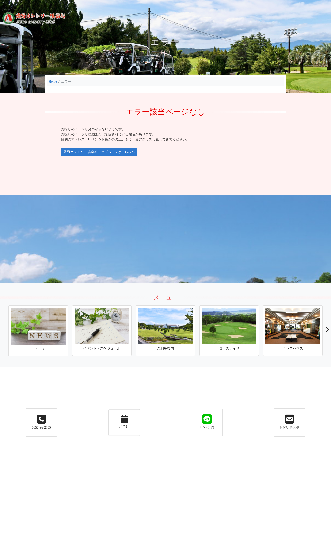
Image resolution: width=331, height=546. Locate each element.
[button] (327, 331)
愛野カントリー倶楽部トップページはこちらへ (80, 152)
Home (53, 81)
